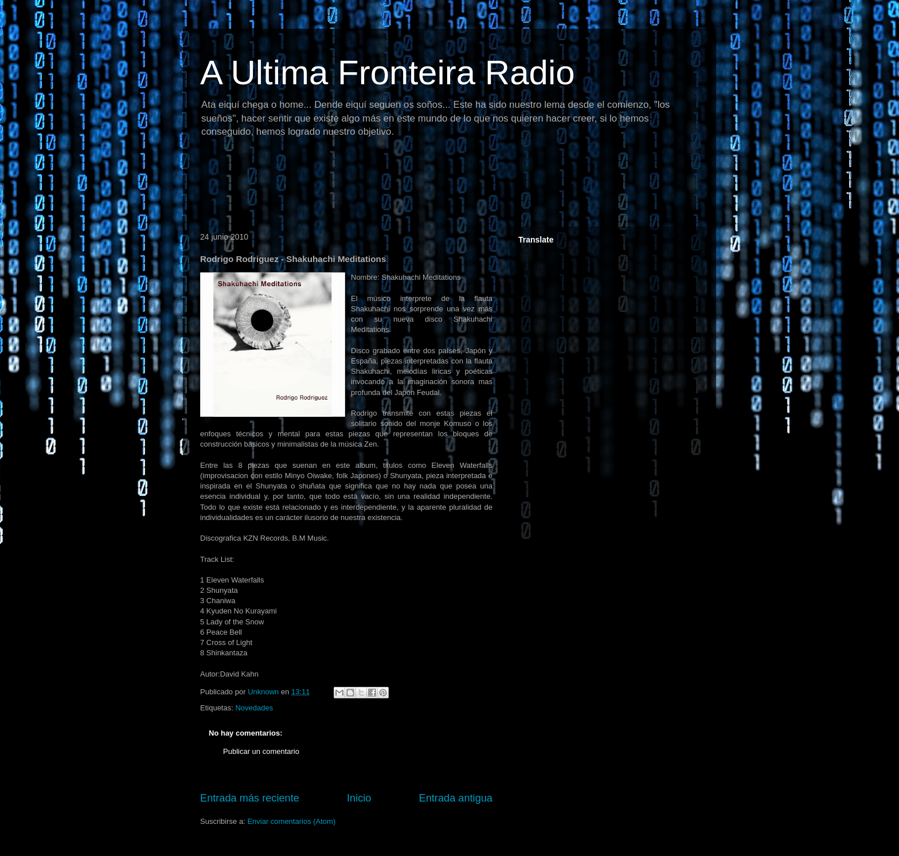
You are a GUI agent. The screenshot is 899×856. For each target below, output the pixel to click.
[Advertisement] (403, 186)
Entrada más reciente (249, 798)
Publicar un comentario (261, 751)
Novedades (254, 707)
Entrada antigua (456, 798)
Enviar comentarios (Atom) (291, 821)
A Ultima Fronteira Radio (387, 72)
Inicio (359, 798)
